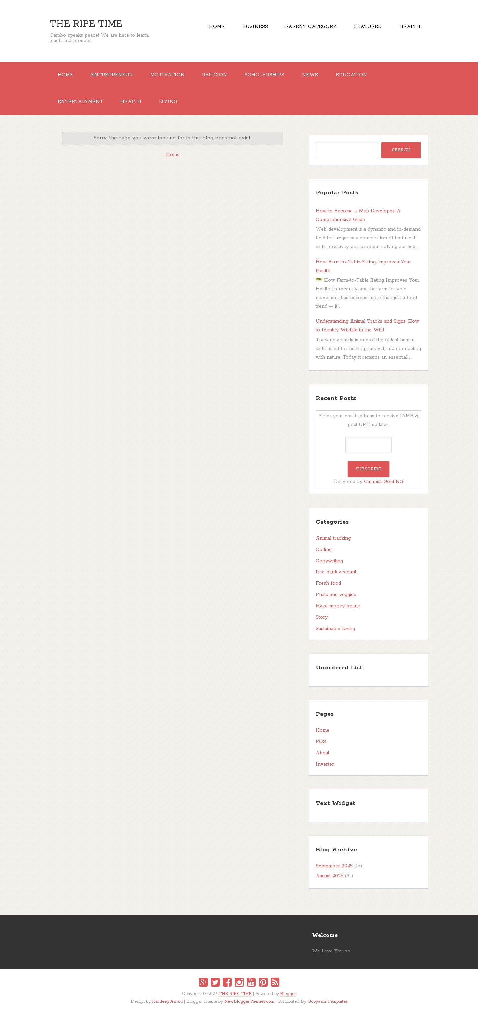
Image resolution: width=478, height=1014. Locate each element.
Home (217, 27)
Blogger (288, 993)
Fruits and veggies (336, 595)
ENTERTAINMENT (80, 102)
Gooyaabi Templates (328, 1001)
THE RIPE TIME (86, 24)
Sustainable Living (335, 629)
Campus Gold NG (383, 482)
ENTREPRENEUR (112, 75)
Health (409, 27)
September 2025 (334, 866)
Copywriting (329, 561)
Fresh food (328, 583)
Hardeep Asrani (167, 1001)
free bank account (336, 572)
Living (168, 102)
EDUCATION (351, 75)
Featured (368, 27)
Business (255, 27)
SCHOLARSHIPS (264, 75)
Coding (324, 550)
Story (322, 617)
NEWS (310, 75)
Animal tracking (333, 538)
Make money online (338, 606)
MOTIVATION (167, 75)
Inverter (325, 764)
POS (321, 742)
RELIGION (214, 75)
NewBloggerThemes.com (249, 1001)
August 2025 (329, 876)
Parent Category (310, 27)
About (322, 753)
